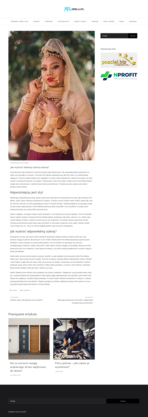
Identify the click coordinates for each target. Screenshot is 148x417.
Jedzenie (133, 21)
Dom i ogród (108, 21)
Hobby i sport (80, 21)
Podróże (49, 21)
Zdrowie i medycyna (19, 21)
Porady (36, 21)
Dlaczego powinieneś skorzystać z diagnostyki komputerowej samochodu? (75, 301)
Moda (121, 21)
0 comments (26, 290)
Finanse (94, 21)
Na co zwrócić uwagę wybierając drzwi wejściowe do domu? (28, 367)
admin (26, 163)
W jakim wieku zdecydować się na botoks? (26, 300)
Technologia (63, 21)
